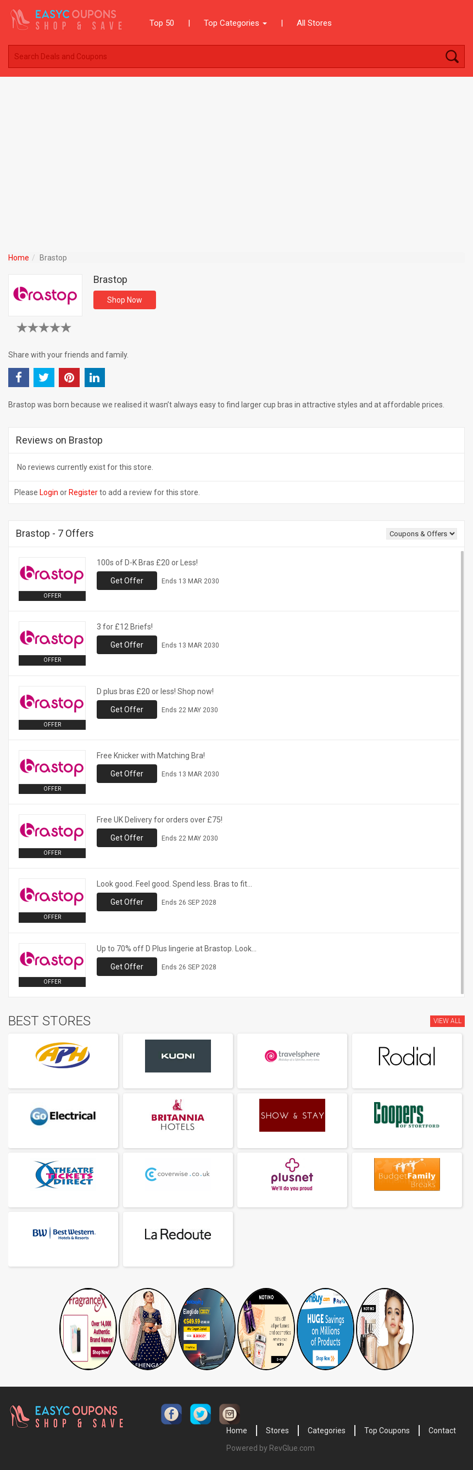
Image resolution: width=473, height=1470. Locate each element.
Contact (442, 1430)
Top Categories (235, 23)
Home (18, 257)
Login (49, 492)
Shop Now (124, 300)
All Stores (314, 23)
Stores (277, 1430)
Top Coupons (387, 1430)
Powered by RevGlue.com (270, 1448)
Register (83, 492)
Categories (327, 1430)
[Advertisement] (236, 159)
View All (447, 1021)
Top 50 (161, 23)
